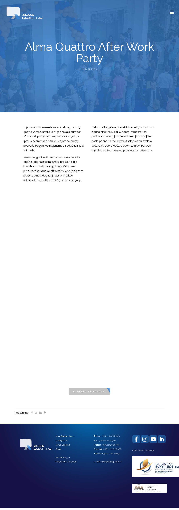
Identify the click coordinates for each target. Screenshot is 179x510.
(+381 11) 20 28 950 (111, 453)
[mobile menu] (172, 11)
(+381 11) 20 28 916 (107, 440)
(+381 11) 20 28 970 (112, 449)
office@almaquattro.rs (111, 461)
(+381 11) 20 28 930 (111, 445)
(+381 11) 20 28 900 (111, 436)
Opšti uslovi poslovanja (143, 450)
